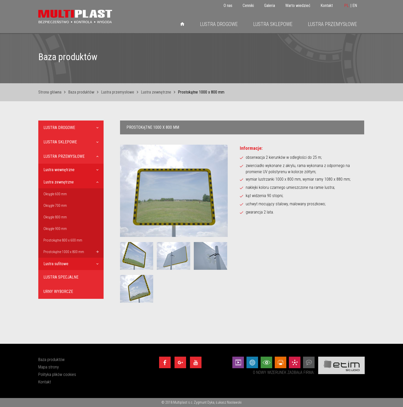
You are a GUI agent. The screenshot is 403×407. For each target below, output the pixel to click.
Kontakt (326, 5)
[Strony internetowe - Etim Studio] (252, 362)
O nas (228, 5)
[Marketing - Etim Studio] (294, 362)
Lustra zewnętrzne (156, 92)
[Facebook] (165, 362)
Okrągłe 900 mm (55, 229)
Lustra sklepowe (272, 24)
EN (354, 5)
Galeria (269, 5)
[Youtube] (196, 362)
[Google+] (180, 362)
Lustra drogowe (219, 24)
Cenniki (248, 5)
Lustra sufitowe (55, 263)
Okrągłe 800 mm (55, 217)
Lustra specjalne (60, 277)
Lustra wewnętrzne (59, 169)
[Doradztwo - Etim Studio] (309, 362)
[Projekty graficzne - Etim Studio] (280, 362)
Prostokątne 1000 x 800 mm (63, 252)
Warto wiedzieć (297, 5)
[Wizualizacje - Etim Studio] (266, 362)
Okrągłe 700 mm (55, 205)
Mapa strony (48, 367)
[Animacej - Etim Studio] (238, 362)
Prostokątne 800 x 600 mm (62, 240)
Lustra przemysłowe (332, 24)
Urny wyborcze (58, 291)
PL (346, 5)
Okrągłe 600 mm (55, 194)
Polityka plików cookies (57, 374)
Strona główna (49, 92)
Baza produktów (81, 92)
